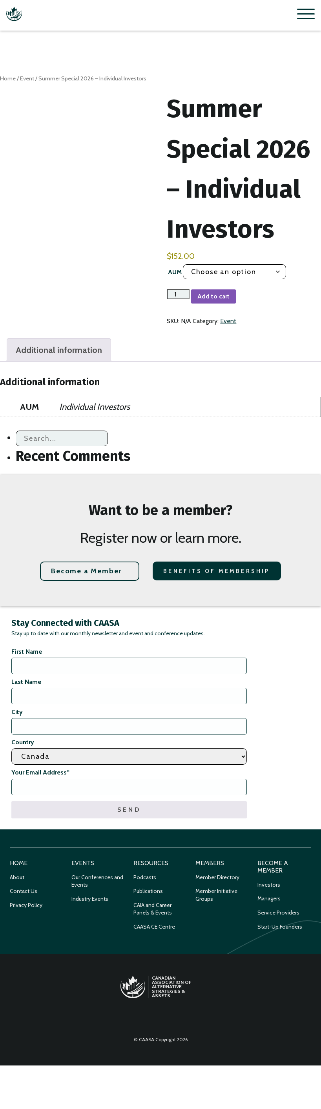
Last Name (26, 681)
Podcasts (144, 877)
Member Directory (217, 877)
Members (209, 863)
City (17, 712)
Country (22, 742)
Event (27, 78)
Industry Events (89, 898)
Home (8, 78)
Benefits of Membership (216, 570)
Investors (268, 884)
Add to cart (213, 296)
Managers (269, 898)
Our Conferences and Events (97, 881)
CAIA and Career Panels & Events (152, 909)
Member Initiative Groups (216, 894)
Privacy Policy (26, 905)
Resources (150, 863)
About (17, 877)
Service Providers (278, 912)
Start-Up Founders (279, 926)
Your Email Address (40, 772)
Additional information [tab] (59, 350)
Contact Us (23, 890)
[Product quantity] (178, 294)
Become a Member (86, 571)
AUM (175, 272)
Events (82, 863)
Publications (148, 890)
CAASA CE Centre (154, 926)
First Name (26, 651)
